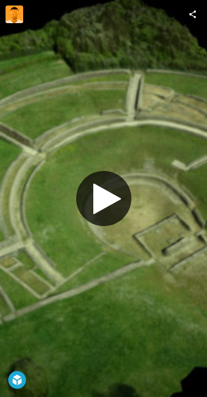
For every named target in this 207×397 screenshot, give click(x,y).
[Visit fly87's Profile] (14, 14)
